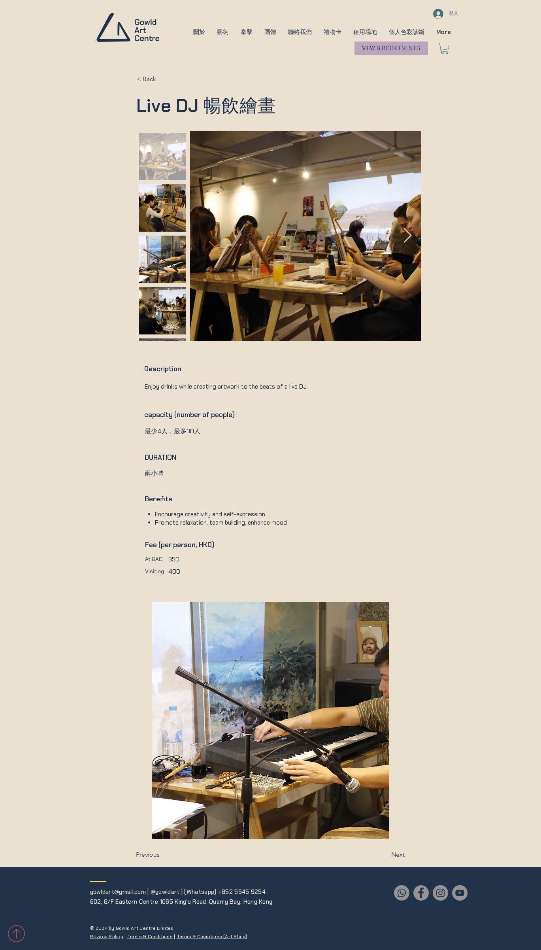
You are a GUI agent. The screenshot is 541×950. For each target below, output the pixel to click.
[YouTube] (459, 893)
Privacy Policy (106, 936)
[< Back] (163, 79)
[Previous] (162, 855)
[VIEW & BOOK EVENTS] (391, 48)
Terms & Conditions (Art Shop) (212, 936)
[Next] (385, 855)
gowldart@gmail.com (118, 892)
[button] (199, 32)
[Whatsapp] (401, 893)
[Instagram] (440, 893)
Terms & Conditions (150, 936)
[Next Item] (407, 236)
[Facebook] (421, 893)
